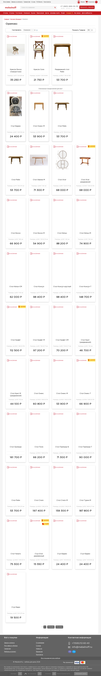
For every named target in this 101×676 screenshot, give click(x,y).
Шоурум (46, 36)
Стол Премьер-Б (62, 447)
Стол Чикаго (16, 554)
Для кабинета (87, 13)
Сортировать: (16, 30)
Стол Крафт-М (39, 340)
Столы (5, 13)
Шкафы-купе (55, 13)
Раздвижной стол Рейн (62, 71)
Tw (74, 651)
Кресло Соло (39, 69)
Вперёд (51, 627)
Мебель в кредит (10, 651)
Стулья (11, 13)
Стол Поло (39, 447)
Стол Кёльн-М (85, 233)
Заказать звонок (87, 7)
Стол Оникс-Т (85, 393)
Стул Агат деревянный (39, 555)
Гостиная (18, 13)
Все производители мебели (50, 658)
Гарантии (26, 1)
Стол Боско (16, 233)
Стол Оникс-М (39, 126)
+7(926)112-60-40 (81, 643)
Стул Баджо (16, 126)
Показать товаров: (78, 30)
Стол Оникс (39, 393)
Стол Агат (62, 179)
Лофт (63, 13)
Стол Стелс (39, 500)
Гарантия (7, 648)
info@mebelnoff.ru (82, 647)
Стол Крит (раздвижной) (85, 341)
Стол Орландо (16, 447)
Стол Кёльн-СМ (15, 286)
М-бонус (39, 1)
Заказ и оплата (16, 1)
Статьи (38, 645)
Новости (39, 648)
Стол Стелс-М (62, 500)
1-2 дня (47, 523)
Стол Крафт (16, 340)
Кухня (33, 13)
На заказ (77, 13)
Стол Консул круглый (62, 286)
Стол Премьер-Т (85, 447)
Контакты (47, 1)
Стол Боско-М (39, 233)
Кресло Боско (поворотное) (16, 71)
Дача (47, 13)
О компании (40, 642)
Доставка (6, 1)
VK (70, 651)
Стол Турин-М (85, 500)
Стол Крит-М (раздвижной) (16, 395)
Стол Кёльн (62, 233)
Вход (83, 1)
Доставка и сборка (10, 645)
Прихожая (40, 13)
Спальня (27, 13)
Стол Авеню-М (39, 179)
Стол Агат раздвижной (85, 181)
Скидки (69, 13)
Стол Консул (39, 286)
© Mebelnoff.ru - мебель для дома (24, 662)
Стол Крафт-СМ (62, 340)
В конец (59, 627)
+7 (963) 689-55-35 (69, 6)
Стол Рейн (62, 126)
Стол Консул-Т (85, 286)
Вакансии (39, 651)
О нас (33, 1)
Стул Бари (16, 607)
